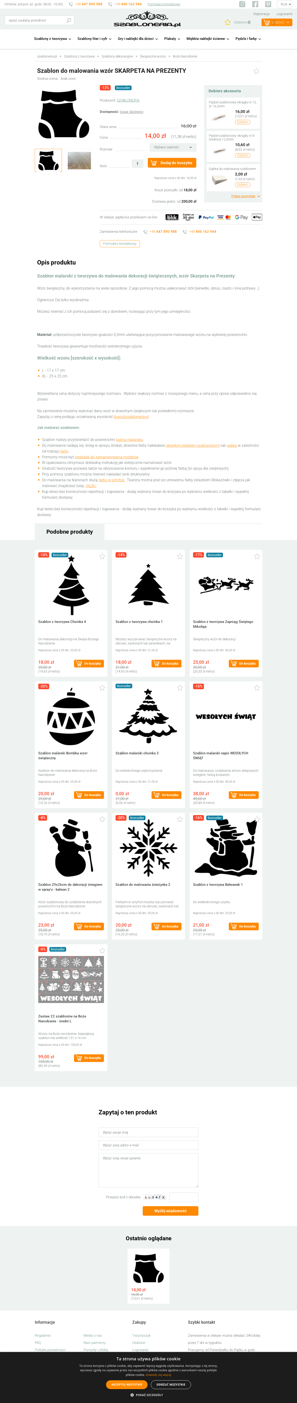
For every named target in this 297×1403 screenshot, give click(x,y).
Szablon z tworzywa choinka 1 (139, 622)
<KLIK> (91, 486)
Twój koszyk (141, 1335)
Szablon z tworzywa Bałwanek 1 (218, 885)
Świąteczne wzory (153, 56)
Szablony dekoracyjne (117, 56)
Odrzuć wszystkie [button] (170, 1385)
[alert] (148, 1377)
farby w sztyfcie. (112, 480)
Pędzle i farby (246, 39)
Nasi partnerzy (95, 1343)
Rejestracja (262, 14)
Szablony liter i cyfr (92, 39)
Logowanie (284, 14)
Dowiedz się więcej (158, 1375)
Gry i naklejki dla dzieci (136, 39)
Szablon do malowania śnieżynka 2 (143, 885)
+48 (88, 4)
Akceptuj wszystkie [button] (126, 1385)
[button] (148, 1395)
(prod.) (278, 22)
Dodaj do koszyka (176, 162)
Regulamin (43, 1335)
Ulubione (138, 1343)
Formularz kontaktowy (164, 4)
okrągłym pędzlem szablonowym (193, 445)
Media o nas (93, 1335)
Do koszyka (92, 663)
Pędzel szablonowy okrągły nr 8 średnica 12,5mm (231, 137)
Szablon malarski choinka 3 (137, 753)
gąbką (232, 445)
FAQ (38, 1343)
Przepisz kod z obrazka (123, 1197)
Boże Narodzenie (185, 56)
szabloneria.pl (147, 19)
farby (64, 451)
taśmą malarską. (130, 439)
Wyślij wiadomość (170, 1210)
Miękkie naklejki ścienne (206, 39)
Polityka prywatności (50, 1350)
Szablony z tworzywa (50, 39)
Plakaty (170, 39)
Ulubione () (242, 22)
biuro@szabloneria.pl (131, 417)
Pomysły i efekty (96, 1350)
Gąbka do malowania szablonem (232, 169)
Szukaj (69, 20)
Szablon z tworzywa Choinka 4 (62, 622)
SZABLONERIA (128, 100)
